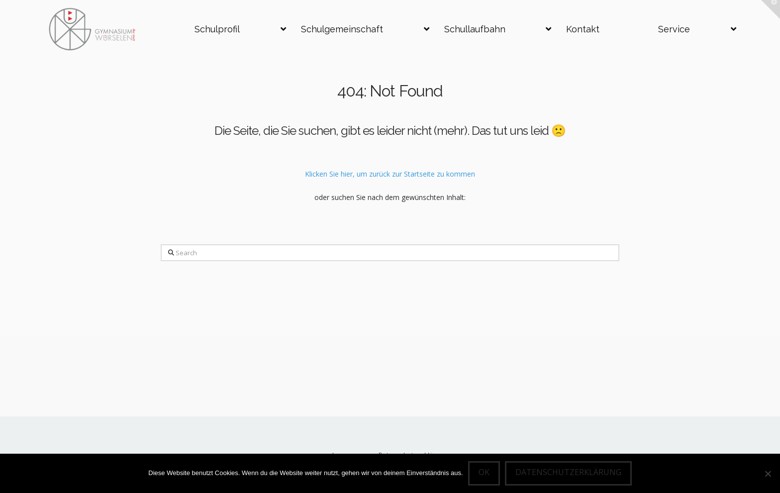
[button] (770, 9)
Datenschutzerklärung (568, 472)
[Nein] (768, 474)
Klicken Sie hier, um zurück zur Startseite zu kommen (390, 174)
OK (484, 472)
